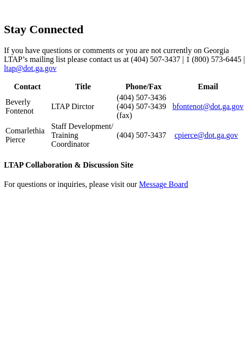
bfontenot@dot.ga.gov (208, 106)
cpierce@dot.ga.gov (206, 135)
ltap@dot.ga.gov (30, 68)
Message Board (163, 184)
